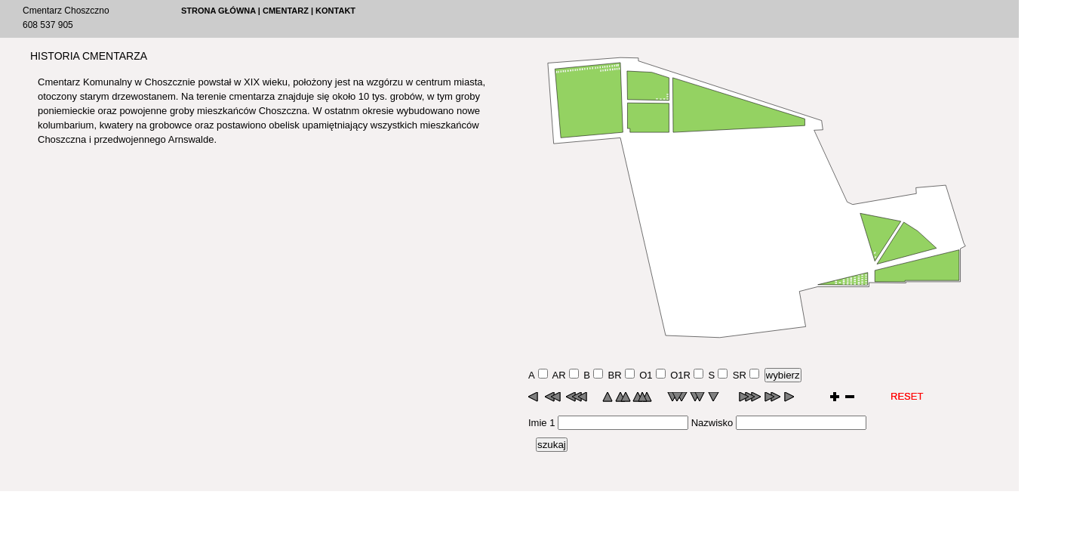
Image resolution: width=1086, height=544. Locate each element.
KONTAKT (335, 10)
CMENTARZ (286, 10)
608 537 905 (48, 25)
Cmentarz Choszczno (66, 10)
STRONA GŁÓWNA (218, 10)
